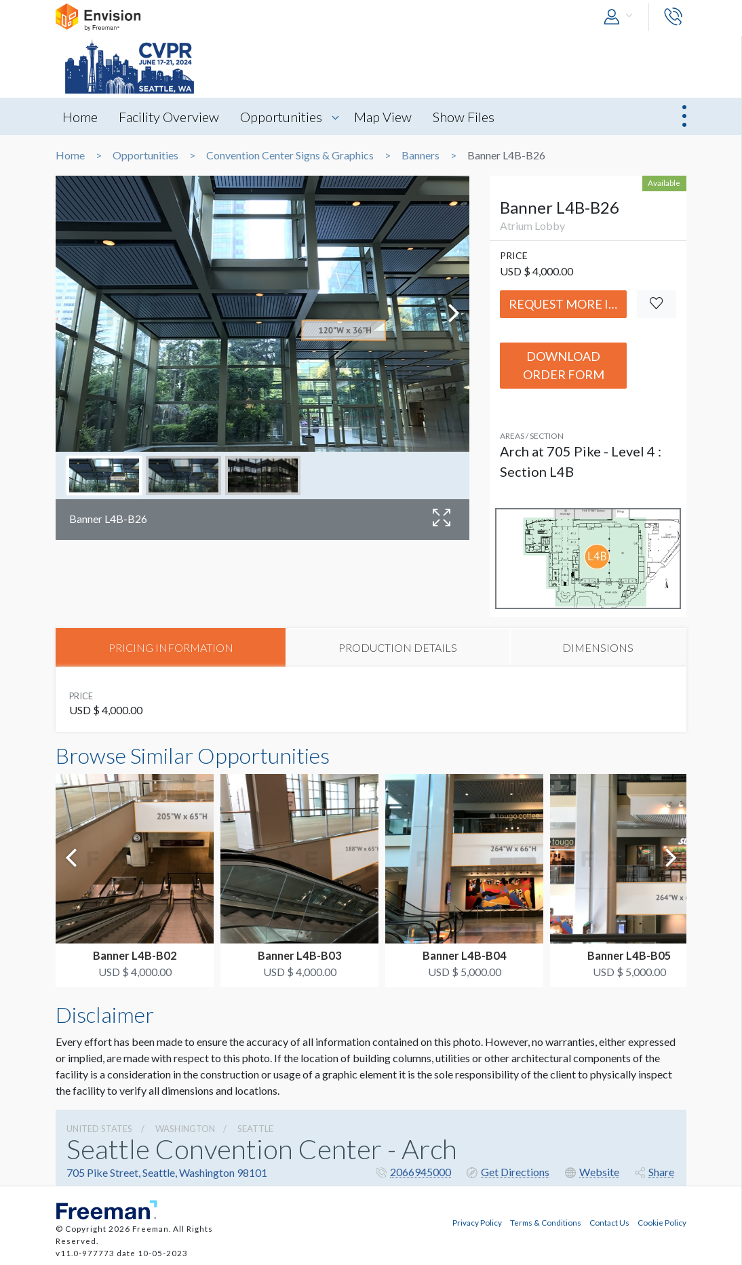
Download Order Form (563, 365)
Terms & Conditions (545, 1221)
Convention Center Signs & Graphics (290, 155)
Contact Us (609, 1221)
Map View (386, 117)
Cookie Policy (662, 1221)
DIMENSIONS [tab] (597, 647)
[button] (621, 17)
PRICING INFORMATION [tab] (171, 647)
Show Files (468, 117)
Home (80, 117)
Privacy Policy (477, 1221)
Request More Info (568, 303)
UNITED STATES (99, 1128)
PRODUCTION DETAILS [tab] (397, 647)
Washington (185, 1128)
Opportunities (284, 117)
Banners (421, 155)
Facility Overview (170, 117)
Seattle (255, 1128)
